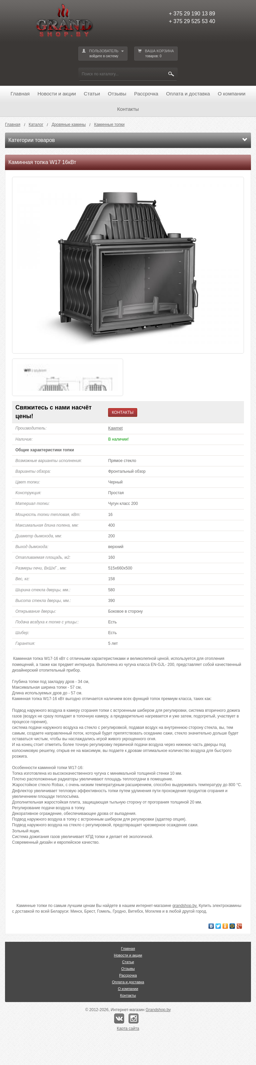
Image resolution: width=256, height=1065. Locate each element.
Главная (20, 93)
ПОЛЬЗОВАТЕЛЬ (103, 54)
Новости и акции (56, 93)
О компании (232, 93)
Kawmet (115, 428)
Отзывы (117, 93)
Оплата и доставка (188, 93)
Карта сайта (128, 1028)
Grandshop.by (158, 1009)
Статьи (92, 93)
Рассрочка (146, 93)
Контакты (128, 109)
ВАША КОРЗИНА (156, 54)
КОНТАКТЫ (123, 412)
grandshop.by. (184, 905)
